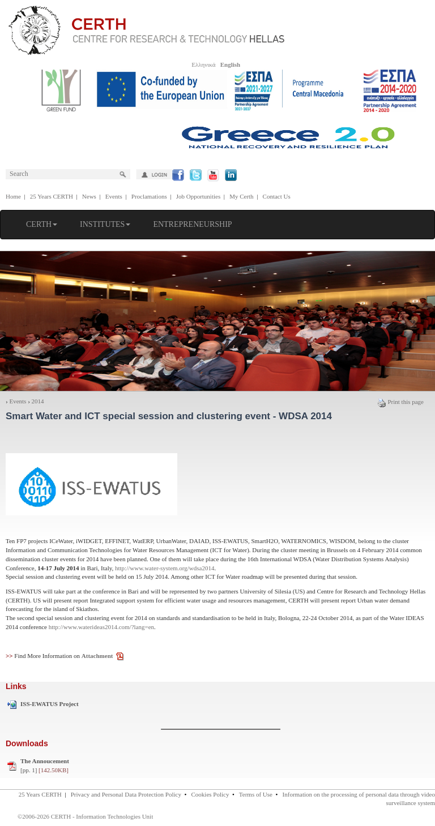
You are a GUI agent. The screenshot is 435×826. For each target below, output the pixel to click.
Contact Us (277, 196)
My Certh (241, 196)
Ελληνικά (203, 64)
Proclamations (149, 196)
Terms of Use (255, 794)
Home (13, 196)
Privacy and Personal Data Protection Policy (126, 794)
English (230, 64)
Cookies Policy (210, 794)
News (89, 196)
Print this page (400, 401)
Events (113, 196)
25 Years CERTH (51, 196)
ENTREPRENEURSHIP (192, 224)
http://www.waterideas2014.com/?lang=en (101, 626)
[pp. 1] (44, 765)
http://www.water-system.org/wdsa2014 (164, 568)
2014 (38, 401)
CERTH (41, 224)
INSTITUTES (105, 224)
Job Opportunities (198, 196)
